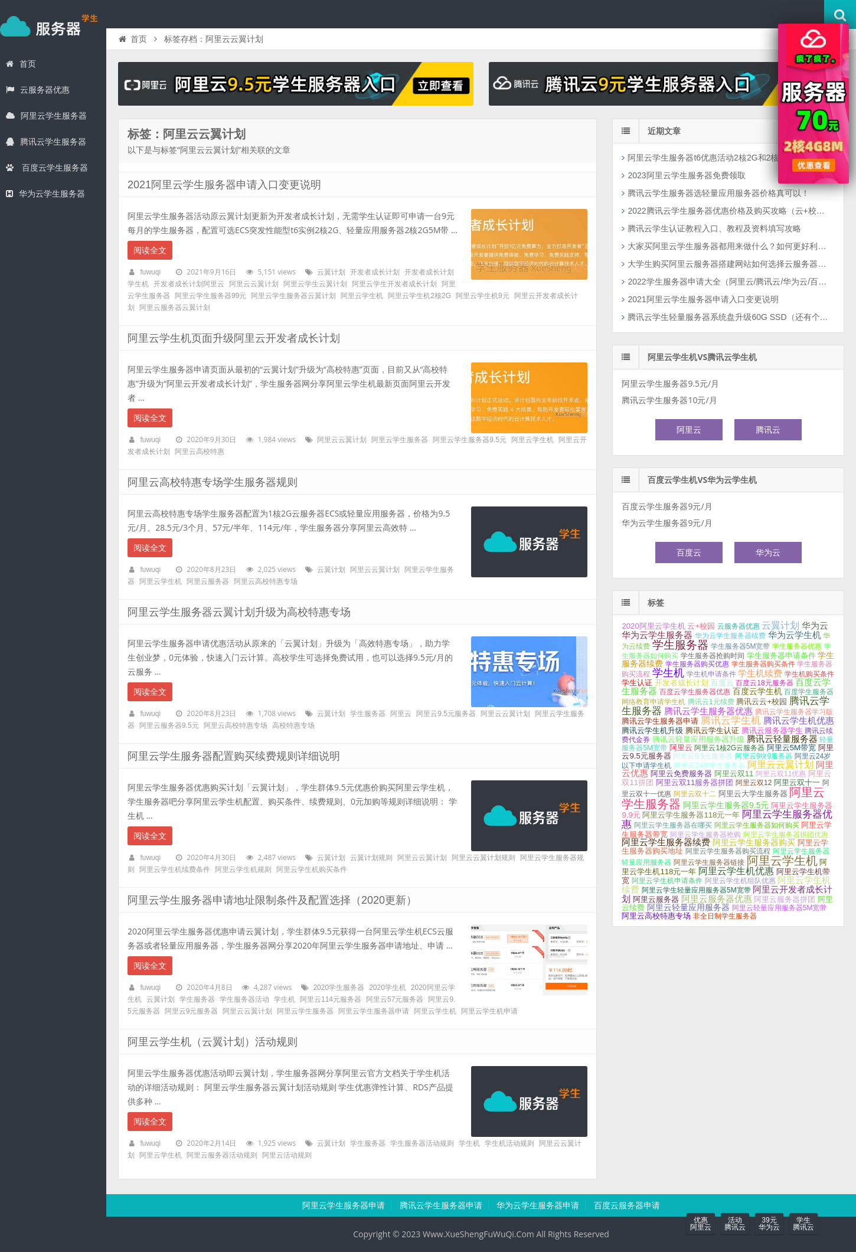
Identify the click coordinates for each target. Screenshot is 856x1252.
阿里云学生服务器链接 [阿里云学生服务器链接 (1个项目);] (709, 862)
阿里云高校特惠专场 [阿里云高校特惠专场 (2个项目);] (656, 915)
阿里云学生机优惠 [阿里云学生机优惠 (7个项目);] (736, 871)
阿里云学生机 (362, 296)
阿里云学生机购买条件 (311, 869)
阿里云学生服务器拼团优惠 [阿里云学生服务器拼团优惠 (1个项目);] (785, 835)
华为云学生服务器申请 (537, 1205)
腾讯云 (768, 429)
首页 (21, 63)
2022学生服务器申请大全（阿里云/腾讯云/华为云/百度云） (729, 281)
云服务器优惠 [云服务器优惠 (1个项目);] (738, 626)
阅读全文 (149, 250)
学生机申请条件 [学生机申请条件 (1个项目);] (711, 674)
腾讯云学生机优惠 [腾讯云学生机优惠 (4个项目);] (798, 720)
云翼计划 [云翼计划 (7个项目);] (780, 625)
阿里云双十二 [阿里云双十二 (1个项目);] (695, 794)
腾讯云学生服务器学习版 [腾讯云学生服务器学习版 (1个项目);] (794, 712)
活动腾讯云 (735, 1223)
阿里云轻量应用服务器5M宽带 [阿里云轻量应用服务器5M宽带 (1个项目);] (779, 908)
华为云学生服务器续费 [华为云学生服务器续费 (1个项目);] (730, 636)
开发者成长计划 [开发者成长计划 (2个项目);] (681, 682)
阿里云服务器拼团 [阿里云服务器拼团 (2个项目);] (784, 899)
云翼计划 (331, 272)
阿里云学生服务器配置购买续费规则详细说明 (234, 756)
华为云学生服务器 (45, 193)
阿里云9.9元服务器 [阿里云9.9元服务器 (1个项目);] (703, 756)
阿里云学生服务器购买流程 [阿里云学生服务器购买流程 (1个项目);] (727, 851)
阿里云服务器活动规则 (222, 1155)
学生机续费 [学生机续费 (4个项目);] (760, 673)
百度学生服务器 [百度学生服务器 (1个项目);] (809, 692)
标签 (656, 602)
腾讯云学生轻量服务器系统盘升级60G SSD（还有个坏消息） (729, 317)
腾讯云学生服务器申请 (441, 1205)
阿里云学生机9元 (482, 296)
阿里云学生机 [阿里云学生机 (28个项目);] (782, 860)
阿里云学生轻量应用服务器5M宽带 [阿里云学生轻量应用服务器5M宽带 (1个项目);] (696, 890)
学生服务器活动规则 (422, 1143)
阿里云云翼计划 (254, 284)
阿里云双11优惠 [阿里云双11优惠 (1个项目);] (781, 774)
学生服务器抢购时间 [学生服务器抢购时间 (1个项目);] (712, 656)
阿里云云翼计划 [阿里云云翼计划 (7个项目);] (780, 765)
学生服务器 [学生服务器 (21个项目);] (680, 645)
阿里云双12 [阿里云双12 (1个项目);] (754, 783)
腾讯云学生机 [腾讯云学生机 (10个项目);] (731, 720)
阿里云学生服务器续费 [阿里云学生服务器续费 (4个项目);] (666, 842)
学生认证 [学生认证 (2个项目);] (637, 682)
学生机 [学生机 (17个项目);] (668, 672)
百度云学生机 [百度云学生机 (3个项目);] (757, 691)
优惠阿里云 (700, 1223)
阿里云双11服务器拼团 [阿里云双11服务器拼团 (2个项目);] (695, 782)
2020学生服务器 (338, 987)
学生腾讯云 (803, 1223)
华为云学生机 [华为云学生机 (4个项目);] (794, 635)
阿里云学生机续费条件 (174, 869)
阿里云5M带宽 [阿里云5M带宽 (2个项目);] (791, 747)
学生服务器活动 (244, 999)
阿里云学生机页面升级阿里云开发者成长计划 (234, 338)
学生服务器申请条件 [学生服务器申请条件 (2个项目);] (781, 655)
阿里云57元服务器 (394, 999)
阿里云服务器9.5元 (169, 725)
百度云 (689, 552)
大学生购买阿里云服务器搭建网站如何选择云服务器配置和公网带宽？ (729, 264)
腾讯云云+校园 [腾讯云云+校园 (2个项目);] (761, 701)
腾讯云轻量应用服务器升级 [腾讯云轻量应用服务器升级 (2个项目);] (698, 739)
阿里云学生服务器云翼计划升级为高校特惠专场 (239, 612)
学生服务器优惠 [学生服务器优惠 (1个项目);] (797, 646)
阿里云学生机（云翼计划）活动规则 (213, 1042)
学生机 (284, 999)
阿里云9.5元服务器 (446, 714)
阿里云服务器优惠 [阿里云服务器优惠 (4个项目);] (716, 899)
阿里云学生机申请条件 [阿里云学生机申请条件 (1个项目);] (667, 881)
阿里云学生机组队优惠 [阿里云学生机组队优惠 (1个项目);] (740, 881)
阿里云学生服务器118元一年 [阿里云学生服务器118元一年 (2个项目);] (691, 814)
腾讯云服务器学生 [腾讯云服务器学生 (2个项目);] (772, 730)
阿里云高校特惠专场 (266, 581)
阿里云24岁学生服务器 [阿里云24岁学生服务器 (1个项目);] (709, 765)
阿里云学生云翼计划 (315, 284)
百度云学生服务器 (47, 167)
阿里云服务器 (208, 581)
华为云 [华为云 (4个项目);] (815, 625)
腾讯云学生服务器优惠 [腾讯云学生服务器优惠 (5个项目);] (708, 711)
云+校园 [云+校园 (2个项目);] (701, 626)
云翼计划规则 (371, 858)
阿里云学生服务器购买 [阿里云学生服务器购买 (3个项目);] (754, 842)
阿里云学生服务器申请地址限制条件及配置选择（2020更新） (272, 900)
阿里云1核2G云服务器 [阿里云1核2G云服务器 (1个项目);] (729, 748)
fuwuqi (150, 272)
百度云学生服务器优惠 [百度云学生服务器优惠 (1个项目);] (694, 692)
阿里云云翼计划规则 (483, 858)
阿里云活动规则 (287, 1155)
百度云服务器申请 (627, 1205)
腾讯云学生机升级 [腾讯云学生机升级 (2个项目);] (652, 730)
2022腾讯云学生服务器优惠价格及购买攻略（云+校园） (729, 210)
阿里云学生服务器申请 (373, 1011)
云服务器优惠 (38, 89)
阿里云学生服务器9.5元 (470, 440)
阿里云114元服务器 (330, 999)
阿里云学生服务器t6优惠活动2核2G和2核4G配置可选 (725, 157)
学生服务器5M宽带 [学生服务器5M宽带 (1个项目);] (740, 646)
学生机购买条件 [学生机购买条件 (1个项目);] (809, 674)
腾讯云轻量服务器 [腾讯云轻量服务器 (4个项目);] (782, 739)
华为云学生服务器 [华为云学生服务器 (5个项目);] (657, 635)
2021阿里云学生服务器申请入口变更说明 (224, 185)
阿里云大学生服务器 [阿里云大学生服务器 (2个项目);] (753, 793)
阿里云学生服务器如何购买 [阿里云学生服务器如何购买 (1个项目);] (756, 825)
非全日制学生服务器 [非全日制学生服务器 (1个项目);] (725, 916)
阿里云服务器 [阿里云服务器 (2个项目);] (656, 899)
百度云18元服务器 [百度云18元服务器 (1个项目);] (764, 683)
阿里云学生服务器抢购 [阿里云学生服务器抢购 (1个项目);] (705, 835)
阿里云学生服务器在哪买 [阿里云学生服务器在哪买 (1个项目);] (673, 825)
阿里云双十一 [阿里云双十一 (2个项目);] (797, 782)
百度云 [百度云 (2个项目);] (722, 682)
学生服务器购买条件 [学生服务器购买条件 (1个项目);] (763, 664)
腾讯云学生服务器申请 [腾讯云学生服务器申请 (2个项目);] (660, 721)
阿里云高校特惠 (199, 451)
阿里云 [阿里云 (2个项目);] (680, 747)
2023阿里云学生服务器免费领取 (686, 175)
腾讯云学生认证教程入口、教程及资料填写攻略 (714, 228)
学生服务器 (53, 26)
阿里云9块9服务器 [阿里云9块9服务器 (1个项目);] (763, 756)
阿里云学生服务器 (46, 115)
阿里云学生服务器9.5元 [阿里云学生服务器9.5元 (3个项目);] (726, 805)
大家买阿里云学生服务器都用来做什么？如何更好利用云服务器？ (729, 246)
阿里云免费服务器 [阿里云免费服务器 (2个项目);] (681, 773)
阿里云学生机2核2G (419, 296)
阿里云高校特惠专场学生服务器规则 (213, 482)
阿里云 (400, 714)
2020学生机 (387, 987)
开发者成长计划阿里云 (188, 284)
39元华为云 (769, 1223)
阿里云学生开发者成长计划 (394, 284)
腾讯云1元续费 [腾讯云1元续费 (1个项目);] (711, 702)
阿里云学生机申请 (489, 1011)
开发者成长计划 (375, 272)
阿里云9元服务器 (191, 1011)
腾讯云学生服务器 (46, 141)
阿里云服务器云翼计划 (174, 307)
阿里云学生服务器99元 (210, 296)
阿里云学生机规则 (243, 869)
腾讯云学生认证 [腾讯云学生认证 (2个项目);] (712, 730)
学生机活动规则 (509, 1143)
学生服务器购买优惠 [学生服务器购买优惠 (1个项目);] (697, 664)
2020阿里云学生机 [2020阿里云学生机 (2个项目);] (653, 626)
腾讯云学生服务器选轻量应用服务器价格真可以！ (718, 193)
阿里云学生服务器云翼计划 (293, 296)
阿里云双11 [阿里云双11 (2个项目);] (734, 773)
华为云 (768, 552)
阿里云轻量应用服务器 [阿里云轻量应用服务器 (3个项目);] (688, 907)
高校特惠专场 (293, 725)
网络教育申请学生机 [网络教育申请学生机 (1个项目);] (653, 702)
